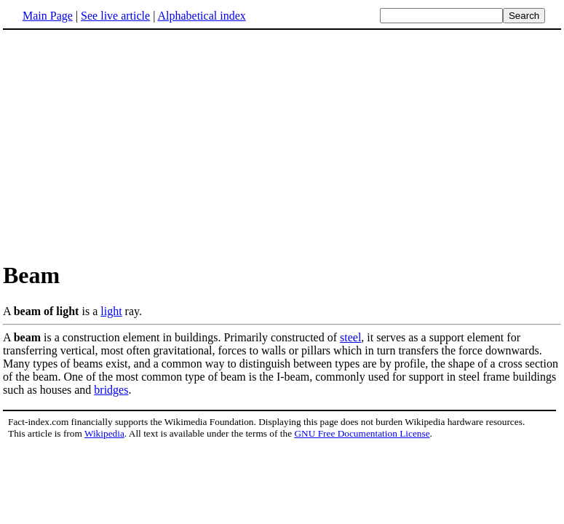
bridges (111, 390)
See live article (115, 15)
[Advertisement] (125, 145)
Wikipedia (104, 433)
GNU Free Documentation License (361, 433)
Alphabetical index (201, 15)
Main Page (48, 15)
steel (350, 337)
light (111, 311)
